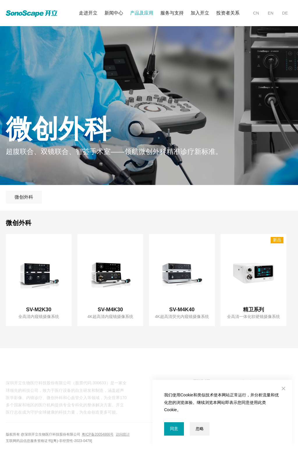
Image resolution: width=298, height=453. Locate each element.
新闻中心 (113, 12)
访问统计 (123, 434)
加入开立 (200, 12)
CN (256, 13)
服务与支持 (172, 12)
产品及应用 (141, 12)
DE (285, 13)
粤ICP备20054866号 (97, 434)
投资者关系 (228, 12)
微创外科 (24, 197)
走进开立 (88, 12)
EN (270, 13)
